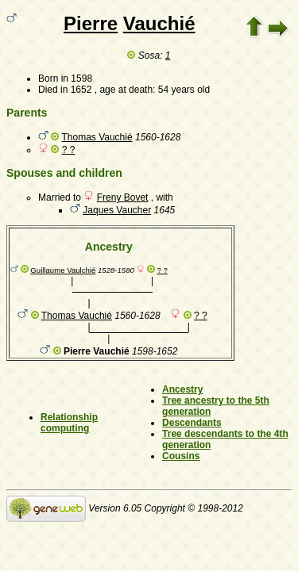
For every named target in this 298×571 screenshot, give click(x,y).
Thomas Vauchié (96, 137)
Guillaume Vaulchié (62, 270)
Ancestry (182, 389)
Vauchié (159, 23)
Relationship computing (69, 423)
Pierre (91, 23)
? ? (68, 149)
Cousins (180, 456)
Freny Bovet (123, 197)
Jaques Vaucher (117, 210)
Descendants (192, 422)
